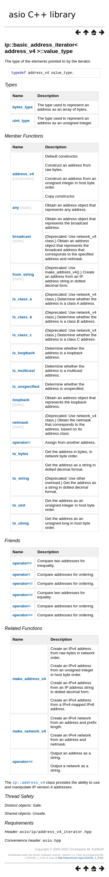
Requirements (19, 823)
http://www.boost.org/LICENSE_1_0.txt (80, 857)
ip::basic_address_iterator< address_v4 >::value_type (41, 48)
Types (11, 85)
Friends (12, 541)
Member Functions (24, 136)
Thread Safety (19, 796)
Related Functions (23, 629)
